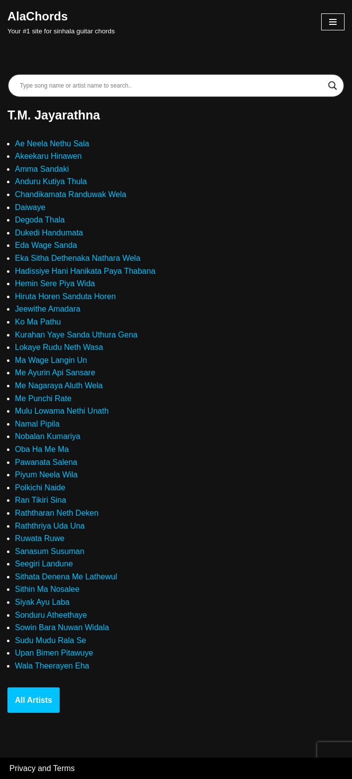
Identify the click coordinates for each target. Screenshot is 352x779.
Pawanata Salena (46, 462)
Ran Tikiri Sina (40, 500)
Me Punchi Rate (43, 398)
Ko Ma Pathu (38, 322)
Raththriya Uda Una (50, 526)
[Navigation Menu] (333, 21)
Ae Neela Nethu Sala (52, 143)
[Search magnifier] (333, 86)
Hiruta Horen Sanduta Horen (65, 296)
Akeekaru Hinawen (48, 156)
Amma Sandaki (42, 169)
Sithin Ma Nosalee (47, 589)
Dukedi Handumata (49, 232)
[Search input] (171, 86)
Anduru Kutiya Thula (51, 181)
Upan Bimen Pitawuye (54, 653)
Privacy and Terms (42, 768)
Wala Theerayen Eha (52, 666)
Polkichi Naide (40, 487)
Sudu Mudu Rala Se (50, 640)
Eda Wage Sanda (46, 245)
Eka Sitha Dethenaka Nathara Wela (77, 258)
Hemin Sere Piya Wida (55, 283)
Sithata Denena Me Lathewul (66, 576)
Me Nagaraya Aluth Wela (59, 385)
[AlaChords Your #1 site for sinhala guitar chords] (61, 22)
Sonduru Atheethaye (51, 615)
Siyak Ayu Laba (42, 602)
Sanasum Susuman (50, 551)
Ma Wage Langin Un (51, 360)
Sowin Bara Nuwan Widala (62, 627)
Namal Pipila (37, 424)
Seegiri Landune (44, 563)
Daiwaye (30, 207)
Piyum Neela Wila (46, 474)
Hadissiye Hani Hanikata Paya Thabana (85, 271)
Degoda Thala (40, 220)
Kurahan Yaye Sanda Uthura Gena (76, 335)
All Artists (33, 700)
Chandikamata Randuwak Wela (70, 194)
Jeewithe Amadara (48, 309)
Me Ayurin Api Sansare (55, 372)
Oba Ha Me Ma (42, 449)
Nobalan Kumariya (48, 436)
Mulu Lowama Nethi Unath (62, 411)
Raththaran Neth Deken (56, 513)
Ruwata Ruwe (40, 538)
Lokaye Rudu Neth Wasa (59, 347)
